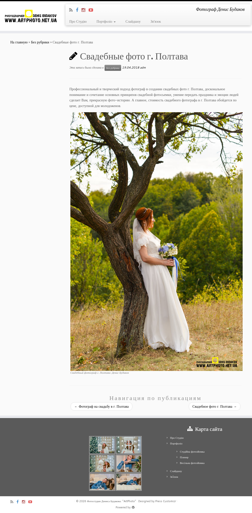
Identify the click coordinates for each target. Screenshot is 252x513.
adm (143, 67)
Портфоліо (106, 21)
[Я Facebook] (78, 10)
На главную (19, 42)
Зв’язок (155, 21)
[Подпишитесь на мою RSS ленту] (72, 10)
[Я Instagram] (85, 10)
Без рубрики (40, 42)
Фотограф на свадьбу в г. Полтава (101, 406)
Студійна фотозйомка (192, 452)
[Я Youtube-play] (92, 10)
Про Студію (78, 21)
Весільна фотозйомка (192, 463)
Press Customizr (165, 501)
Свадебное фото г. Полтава (214, 406)
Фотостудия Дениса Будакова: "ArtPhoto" (111, 501)
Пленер (184, 457)
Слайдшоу (133, 21)
